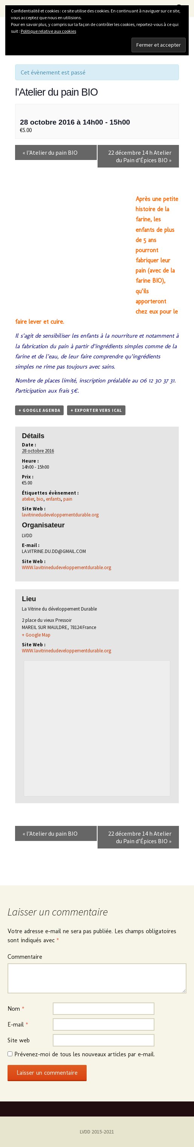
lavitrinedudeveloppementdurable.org (60, 515)
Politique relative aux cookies (48, 31)
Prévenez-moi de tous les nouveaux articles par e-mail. (84, 1054)
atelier (28, 499)
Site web (19, 1040)
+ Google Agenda (39, 410)
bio (40, 499)
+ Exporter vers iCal (96, 410)
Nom (16, 1008)
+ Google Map (36, 635)
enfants (53, 499)
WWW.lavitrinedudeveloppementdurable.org (66, 567)
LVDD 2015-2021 (97, 1131)
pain (67, 499)
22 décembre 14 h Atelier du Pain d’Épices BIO (139, 156)
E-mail (18, 1024)
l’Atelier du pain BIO (50, 152)
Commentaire (25, 956)
